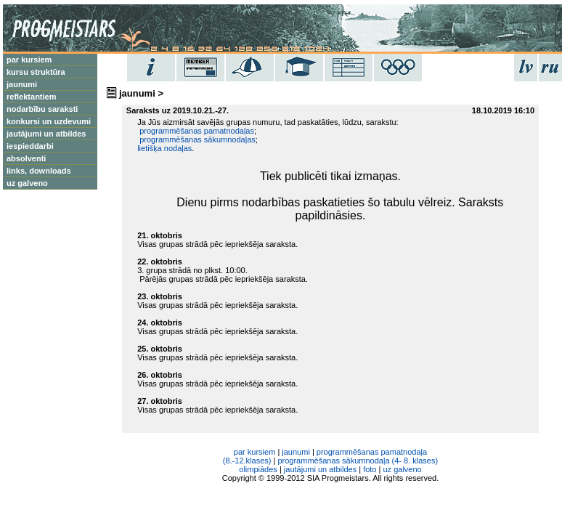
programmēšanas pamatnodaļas (195, 130)
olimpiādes (258, 469)
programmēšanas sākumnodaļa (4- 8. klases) (357, 460)
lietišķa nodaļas (164, 148)
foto (369, 469)
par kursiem (29, 59)
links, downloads (39, 170)
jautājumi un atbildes (46, 133)
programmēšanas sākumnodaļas (196, 139)
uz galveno (27, 183)
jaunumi (296, 451)
